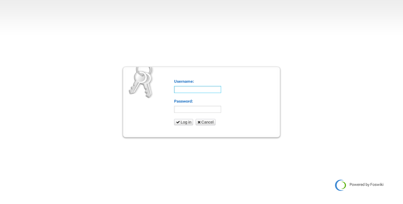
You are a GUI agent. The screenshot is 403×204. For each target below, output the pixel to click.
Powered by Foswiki (359, 185)
